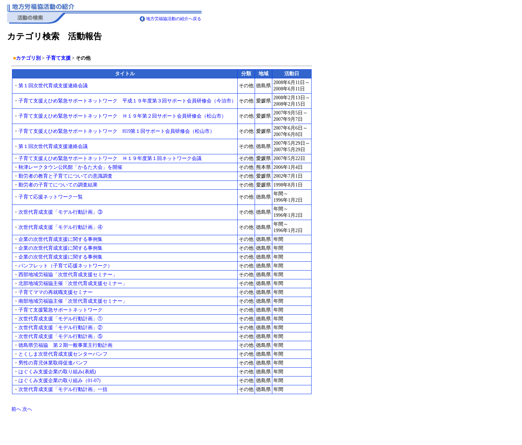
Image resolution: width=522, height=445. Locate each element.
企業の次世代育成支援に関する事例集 (60, 239)
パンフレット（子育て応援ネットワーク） (65, 265)
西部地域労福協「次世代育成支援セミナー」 (67, 274)
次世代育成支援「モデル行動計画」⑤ (60, 336)
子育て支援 (58, 58)
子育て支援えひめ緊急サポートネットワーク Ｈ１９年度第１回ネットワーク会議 (110, 158)
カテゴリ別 (28, 58)
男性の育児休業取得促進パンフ (53, 363)
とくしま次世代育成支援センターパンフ (63, 354)
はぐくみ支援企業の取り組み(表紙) (57, 371)
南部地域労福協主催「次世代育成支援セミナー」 (72, 301)
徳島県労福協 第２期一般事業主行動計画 (65, 345)
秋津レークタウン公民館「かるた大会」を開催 (70, 167)
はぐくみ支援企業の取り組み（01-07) (59, 380)
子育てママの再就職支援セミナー (55, 292)
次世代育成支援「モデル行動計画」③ (60, 212)
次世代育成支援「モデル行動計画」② (60, 327)
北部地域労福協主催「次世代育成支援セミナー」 (72, 283)
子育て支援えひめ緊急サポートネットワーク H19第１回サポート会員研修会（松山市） (116, 131)
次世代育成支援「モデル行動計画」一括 (63, 389)
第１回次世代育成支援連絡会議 (53, 85)
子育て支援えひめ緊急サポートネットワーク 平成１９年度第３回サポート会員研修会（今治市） (127, 100)
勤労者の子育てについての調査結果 (58, 185)
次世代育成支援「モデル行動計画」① (60, 318)
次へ (27, 409)
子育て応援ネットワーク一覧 (50, 197)
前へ (16, 409)
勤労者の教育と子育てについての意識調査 (65, 176)
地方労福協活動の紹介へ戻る (173, 18)
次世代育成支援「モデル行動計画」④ (60, 227)
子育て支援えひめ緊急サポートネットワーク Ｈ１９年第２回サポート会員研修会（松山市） (122, 116)
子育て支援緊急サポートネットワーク (60, 310)
